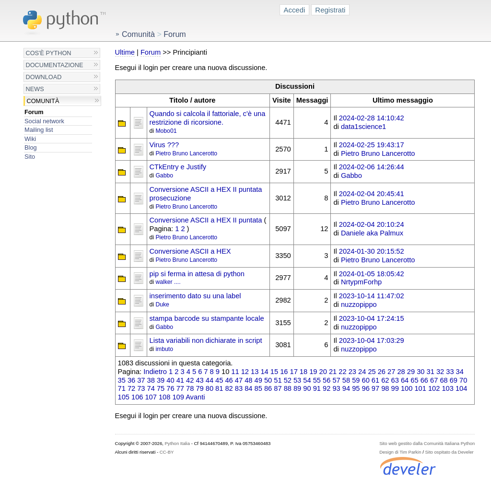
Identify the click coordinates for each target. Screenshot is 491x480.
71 (122, 388)
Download (44, 77)
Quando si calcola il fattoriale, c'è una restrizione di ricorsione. (208, 118)
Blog (30, 147)
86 (268, 388)
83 (239, 388)
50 (268, 380)
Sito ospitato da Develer (449, 452)
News (35, 89)
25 (371, 371)
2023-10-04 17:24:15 (371, 318)
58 (346, 380)
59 (356, 380)
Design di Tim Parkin (400, 452)
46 (229, 380)
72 (131, 388)
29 (411, 371)
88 (288, 388)
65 (414, 380)
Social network (44, 121)
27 (391, 371)
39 (160, 380)
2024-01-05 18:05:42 (371, 274)
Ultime (125, 52)
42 (190, 380)
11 (235, 371)
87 (277, 388)
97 (375, 388)
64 (405, 380)
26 (382, 371)
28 (401, 371)
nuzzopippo (359, 304)
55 (317, 380)
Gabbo (164, 175)
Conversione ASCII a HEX (190, 251)
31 (430, 371)
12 (245, 371)
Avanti (195, 397)
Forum (34, 112)
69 (453, 380)
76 (170, 388)
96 (366, 388)
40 (170, 380)
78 (190, 388)
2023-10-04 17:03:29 (371, 340)
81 (219, 388)
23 (352, 371)
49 (258, 380)
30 (420, 371)
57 (336, 380)
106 (137, 397)
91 (317, 388)
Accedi (294, 10)
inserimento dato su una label (195, 296)
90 (307, 388)
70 (463, 380)
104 (461, 388)
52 (288, 380)
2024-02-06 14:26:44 (371, 167)
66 (424, 380)
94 (346, 388)
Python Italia (177, 443)
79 (199, 388)
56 (326, 380)
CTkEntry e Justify (178, 167)
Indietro (155, 371)
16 (284, 371)
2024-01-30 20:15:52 (371, 251)
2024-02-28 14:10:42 (371, 118)
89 (297, 388)
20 (323, 371)
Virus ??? (164, 145)
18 (303, 371)
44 (209, 380)
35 (122, 380)
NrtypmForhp (361, 282)
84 (248, 388)
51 (277, 380)
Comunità (43, 101)
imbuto (164, 349)
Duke (162, 304)
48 (248, 380)
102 (434, 388)
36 (131, 380)
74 (151, 388)
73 (141, 388)
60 (366, 380)
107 (150, 397)
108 (164, 397)
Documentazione (54, 65)
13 (254, 371)
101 (420, 388)
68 (443, 380)
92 (326, 388)
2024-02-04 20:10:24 (371, 224)
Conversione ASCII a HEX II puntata (206, 220)
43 (199, 380)
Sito (29, 156)
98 (385, 388)
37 (141, 380)
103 (447, 388)
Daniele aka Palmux (372, 233)
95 (356, 388)
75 (160, 388)
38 (151, 380)
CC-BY (167, 452)
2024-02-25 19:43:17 (371, 145)
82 (229, 388)
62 (385, 380)
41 (180, 380)
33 (450, 371)
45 (219, 380)
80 (209, 388)
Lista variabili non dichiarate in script (206, 340)
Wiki (30, 138)
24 (362, 371)
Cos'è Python (48, 53)
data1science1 (363, 126)
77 (180, 388)
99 (395, 388)
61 (375, 380)
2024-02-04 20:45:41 (371, 194)
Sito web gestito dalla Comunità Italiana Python (427, 443)
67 (434, 380)
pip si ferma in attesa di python (197, 274)
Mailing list (38, 129)
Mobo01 (165, 131)
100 (406, 388)
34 (460, 371)
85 (258, 388)
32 (440, 371)
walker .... (167, 282)
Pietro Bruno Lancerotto (186, 153)
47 (239, 380)
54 (307, 380)
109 (178, 397)
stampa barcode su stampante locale (207, 318)
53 (297, 380)
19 (313, 371)
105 (123, 397)
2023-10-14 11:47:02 (371, 296)
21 (333, 371)
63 (395, 380)
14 (264, 371)
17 (294, 371)
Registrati (330, 10)
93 (336, 388)
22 (342, 371)
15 (274, 371)
